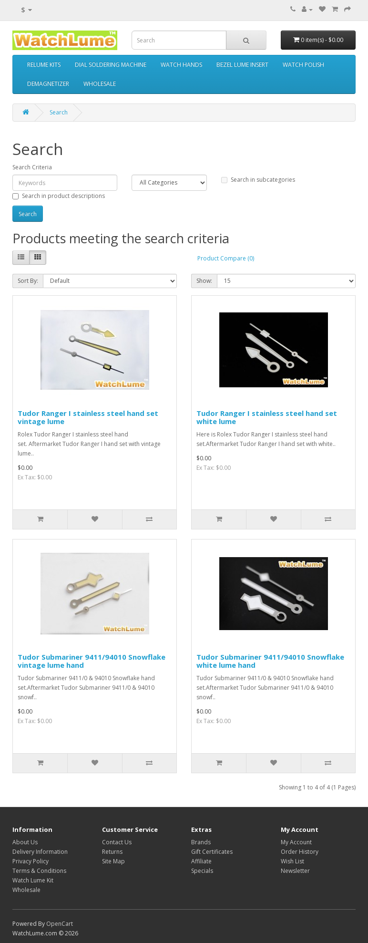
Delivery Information (40, 852)
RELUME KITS (44, 65)
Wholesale (26, 890)
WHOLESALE (99, 84)
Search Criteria (32, 167)
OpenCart (59, 924)
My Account (296, 842)
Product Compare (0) (225, 258)
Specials (202, 871)
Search (59, 112)
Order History (299, 852)
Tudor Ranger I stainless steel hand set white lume (266, 417)
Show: (204, 281)
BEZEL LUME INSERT (242, 65)
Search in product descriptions (58, 196)
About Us (25, 842)
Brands (201, 842)
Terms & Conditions (39, 871)
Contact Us (117, 842)
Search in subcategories (258, 180)
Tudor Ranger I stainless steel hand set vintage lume (88, 417)
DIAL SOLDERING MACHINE (110, 65)
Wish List (292, 861)
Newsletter (295, 871)
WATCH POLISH (303, 65)
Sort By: (28, 281)
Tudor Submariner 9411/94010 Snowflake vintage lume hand (91, 661)
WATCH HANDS (181, 65)
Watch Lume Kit (32, 880)
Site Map (113, 861)
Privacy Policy (30, 861)
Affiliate (201, 861)
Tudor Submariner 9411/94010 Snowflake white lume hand (270, 661)
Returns (112, 852)
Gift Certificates (212, 852)
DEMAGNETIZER (48, 84)
